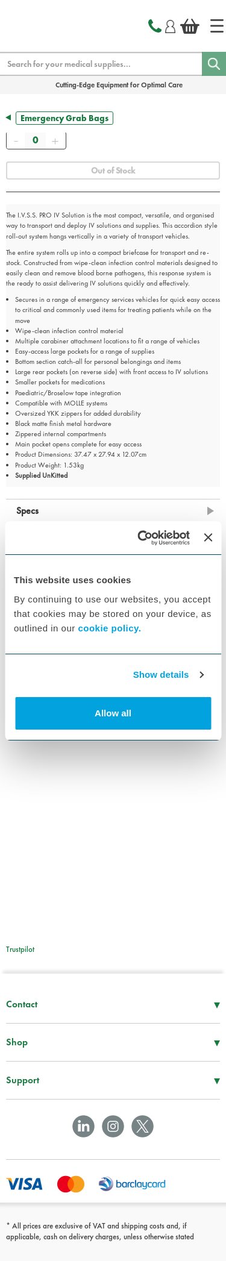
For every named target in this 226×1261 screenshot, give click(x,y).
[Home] (217, 26)
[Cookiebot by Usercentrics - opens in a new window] (142, 538)
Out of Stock (113, 170)
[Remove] (16, 140)
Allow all (113, 713)
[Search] (214, 64)
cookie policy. (109, 628)
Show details (161, 674)
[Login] (170, 24)
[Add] (55, 140)
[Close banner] (208, 537)
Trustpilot (20, 949)
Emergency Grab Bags (64, 118)
